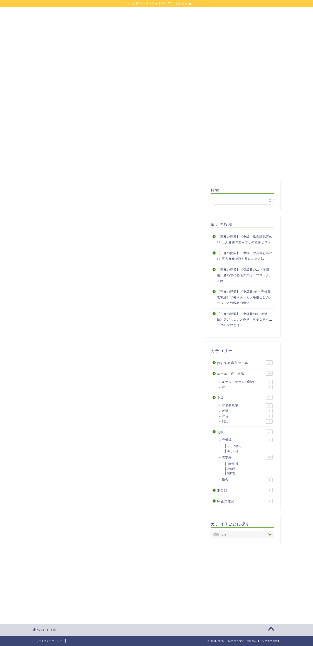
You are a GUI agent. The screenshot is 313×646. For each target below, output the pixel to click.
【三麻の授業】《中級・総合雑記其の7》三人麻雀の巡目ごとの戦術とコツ (244, 239)
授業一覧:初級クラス (62, 110)
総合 (247, 416)
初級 (245, 432)
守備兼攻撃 (247, 405)
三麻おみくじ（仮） (242, 110)
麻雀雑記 (182, 110)
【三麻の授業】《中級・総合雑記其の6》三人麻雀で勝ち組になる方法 (244, 255)
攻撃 (247, 411)
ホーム (62, 100)
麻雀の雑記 (245, 501)
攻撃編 (247, 457)
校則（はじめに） (122, 100)
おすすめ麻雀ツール (245, 362)
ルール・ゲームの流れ (247, 382)
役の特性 (233, 463)
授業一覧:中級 (122, 110)
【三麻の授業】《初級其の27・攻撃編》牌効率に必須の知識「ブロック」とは (244, 275)
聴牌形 (231, 473)
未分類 (245, 490)
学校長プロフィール (182, 100)
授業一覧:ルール (242, 100)
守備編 (247, 440)
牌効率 (231, 468)
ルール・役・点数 (245, 373)
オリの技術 (234, 446)
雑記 (247, 421)
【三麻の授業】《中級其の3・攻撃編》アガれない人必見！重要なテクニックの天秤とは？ (244, 319)
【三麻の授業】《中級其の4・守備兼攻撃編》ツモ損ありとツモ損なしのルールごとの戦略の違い (244, 297)
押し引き (233, 451)
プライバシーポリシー (49, 640)
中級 (245, 397)
